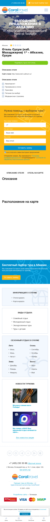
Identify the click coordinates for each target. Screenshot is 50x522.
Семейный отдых (20, 318)
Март (33, 366)
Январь (13, 369)
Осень (33, 346)
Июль (12, 353)
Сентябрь (35, 350)
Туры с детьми (19, 329)
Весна (32, 362)
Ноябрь (34, 357)
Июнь (12, 350)
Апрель (34, 369)
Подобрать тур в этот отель (25, 63)
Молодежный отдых (21, 322)
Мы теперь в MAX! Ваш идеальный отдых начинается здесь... (24, 430)
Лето (11, 346)
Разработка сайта (20, 495)
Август (12, 357)
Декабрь (13, 366)
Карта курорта (18, 301)
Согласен (25, 514)
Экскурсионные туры (22, 325)
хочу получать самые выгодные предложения (21, 152)
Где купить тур (25, 470)
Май (33, 373)
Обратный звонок (34, 463)
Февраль (13, 373)
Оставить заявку (11, 277)
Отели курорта (18, 298)
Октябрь (34, 353)
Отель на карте (35, 173)
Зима (11, 362)
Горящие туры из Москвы (23, 483)
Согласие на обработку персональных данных (25, 158)
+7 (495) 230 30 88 (18, 3)
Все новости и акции (25, 438)
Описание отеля (15, 173)
